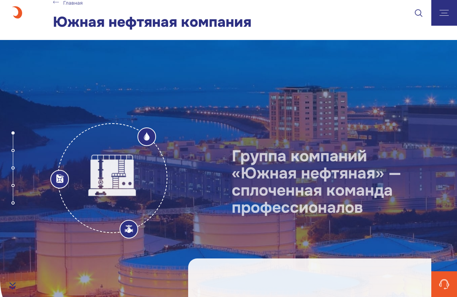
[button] (13, 133)
